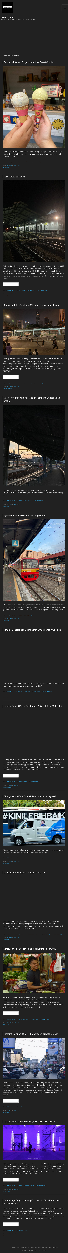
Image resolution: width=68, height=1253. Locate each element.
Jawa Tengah (22, 290)
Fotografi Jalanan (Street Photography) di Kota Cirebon (30, 1034)
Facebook (30, 1250)
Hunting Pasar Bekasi (24, 1019)
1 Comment (6, 167)
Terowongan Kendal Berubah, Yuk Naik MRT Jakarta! (29, 1121)
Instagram (37, 1250)
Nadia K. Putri (7, 17)
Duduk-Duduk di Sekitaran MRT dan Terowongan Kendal (31, 305)
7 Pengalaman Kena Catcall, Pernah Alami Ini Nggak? (29, 796)
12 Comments (6, 1236)
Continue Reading (12, 284)
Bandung (9, 162)
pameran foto (35, 1019)
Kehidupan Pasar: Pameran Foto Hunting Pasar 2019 (29, 948)
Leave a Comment (7, 296)
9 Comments (6, 1112)
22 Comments (6, 1191)
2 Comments (6, 620)
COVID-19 (9, 934)
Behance (24, 1250)
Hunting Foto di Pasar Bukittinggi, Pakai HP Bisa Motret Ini (32, 706)
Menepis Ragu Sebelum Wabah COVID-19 (24, 872)
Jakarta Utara (29, 934)
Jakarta (20, 383)
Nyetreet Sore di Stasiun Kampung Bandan (24, 515)
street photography (39, 162)
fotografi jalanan (19, 162)
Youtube (44, 1250)
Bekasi (9, 691)
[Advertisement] (34, 35)
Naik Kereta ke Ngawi (14, 176)
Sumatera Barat (34, 781)
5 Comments (6, 863)
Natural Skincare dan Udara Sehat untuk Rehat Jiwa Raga (32, 630)
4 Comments (6, 506)
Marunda (38, 934)
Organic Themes (54, 1247)
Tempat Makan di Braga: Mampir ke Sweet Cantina (28, 62)
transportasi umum (41, 1185)
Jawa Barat (29, 162)
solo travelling (31, 290)
